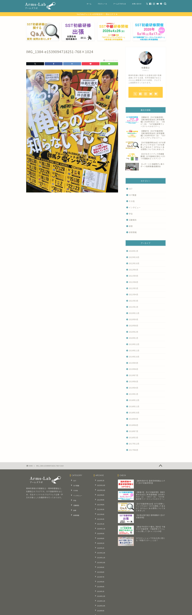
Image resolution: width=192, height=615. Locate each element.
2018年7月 (133, 431)
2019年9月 (133, 363)
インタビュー (135, 207)
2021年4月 (133, 294)
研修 (131, 226)
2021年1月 (133, 307)
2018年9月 (133, 419)
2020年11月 (134, 313)
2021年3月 (133, 301)
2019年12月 (134, 344)
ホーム (89, 4)
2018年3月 (133, 437)
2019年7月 (133, 375)
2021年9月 (133, 276)
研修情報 (133, 232)
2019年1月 (133, 394)
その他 (132, 201)
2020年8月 (133, 325)
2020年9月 (133, 319)
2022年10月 (134, 263)
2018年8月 (133, 425)
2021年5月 (133, 288)
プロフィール (102, 4)
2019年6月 (133, 381)
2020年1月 (133, 338)
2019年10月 (134, 357)
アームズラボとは (119, 4)
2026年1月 (133, 251)
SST (130, 189)
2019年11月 (134, 350)
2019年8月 (133, 369)
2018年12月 (134, 400)
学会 (131, 213)
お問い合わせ (137, 4)
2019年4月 (133, 388)
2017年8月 (133, 450)
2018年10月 (134, 412)
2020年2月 (133, 332)
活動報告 (133, 220)
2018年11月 (134, 406)
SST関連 (132, 195)
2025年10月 (134, 257)
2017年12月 (134, 444)
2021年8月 (133, 282)
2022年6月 (133, 269)
